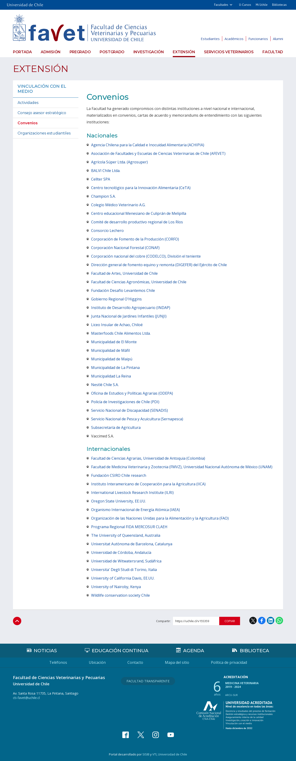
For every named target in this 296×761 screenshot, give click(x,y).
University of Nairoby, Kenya (116, 586)
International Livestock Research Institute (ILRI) (132, 492)
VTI (154, 754)
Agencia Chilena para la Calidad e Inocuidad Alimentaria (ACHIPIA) (147, 144)
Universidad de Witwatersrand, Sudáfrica (126, 561)
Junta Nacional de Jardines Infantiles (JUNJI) (128, 316)
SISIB (145, 754)
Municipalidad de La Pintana (115, 367)
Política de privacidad (229, 662)
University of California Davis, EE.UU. (122, 578)
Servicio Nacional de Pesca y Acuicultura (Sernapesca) (137, 418)
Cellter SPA (100, 179)
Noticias (45, 650)
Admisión (51, 52)
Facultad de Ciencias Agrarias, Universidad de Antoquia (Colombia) (148, 458)
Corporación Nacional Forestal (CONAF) (125, 247)
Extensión (184, 52)
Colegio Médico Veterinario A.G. (118, 204)
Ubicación (97, 662)
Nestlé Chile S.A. (105, 384)
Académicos (234, 38)
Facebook (262, 621)
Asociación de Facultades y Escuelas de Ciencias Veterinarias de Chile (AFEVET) (158, 153)
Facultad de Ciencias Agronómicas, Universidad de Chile (138, 281)
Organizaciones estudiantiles (44, 133)
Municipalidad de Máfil (110, 350)
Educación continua (120, 650)
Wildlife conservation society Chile (120, 595)
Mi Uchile (262, 5)
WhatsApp (279, 620)
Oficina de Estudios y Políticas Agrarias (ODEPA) (132, 393)
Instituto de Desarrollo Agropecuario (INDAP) (130, 307)
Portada (22, 52)
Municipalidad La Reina (111, 376)
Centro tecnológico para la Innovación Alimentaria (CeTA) (141, 187)
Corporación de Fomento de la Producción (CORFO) (135, 239)
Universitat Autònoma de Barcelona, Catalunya (131, 543)
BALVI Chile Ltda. (105, 170)
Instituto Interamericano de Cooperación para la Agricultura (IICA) (148, 484)
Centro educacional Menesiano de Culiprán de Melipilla (138, 213)
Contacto (135, 662)
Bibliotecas (279, 5)
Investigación (148, 52)
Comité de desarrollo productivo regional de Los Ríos (137, 222)
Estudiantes (210, 38)
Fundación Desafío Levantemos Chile (123, 290)
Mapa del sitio (177, 662)
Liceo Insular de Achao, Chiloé (117, 324)
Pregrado (80, 52)
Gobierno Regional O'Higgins (116, 299)
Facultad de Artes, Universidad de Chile (124, 273)
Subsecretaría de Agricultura (116, 427)
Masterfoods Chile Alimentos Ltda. (121, 333)
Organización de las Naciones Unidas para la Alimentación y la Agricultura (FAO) (160, 518)
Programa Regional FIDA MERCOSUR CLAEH (129, 526)
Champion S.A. (103, 196)
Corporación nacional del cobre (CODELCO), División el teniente (146, 256)
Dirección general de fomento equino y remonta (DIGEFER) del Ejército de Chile (159, 264)
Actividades (28, 102)
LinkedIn (270, 620)
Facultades (221, 5)
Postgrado (112, 52)
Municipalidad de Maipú (111, 359)
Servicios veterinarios (228, 52)
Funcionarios (258, 38)
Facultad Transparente (148, 681)
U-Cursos (245, 5)
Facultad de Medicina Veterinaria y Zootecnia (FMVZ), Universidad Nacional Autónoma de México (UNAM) (181, 466)
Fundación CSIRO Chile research (118, 475)
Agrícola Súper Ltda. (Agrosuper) (119, 162)
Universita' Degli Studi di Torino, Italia (124, 569)
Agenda (193, 650)
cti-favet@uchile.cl (26, 698)
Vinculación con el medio (42, 89)
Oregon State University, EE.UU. (118, 501)
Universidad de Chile (172, 754)
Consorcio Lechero (107, 230)
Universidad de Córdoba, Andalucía (121, 552)
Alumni (278, 38)
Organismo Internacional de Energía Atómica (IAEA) (135, 509)
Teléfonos (58, 662)
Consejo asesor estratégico (42, 113)
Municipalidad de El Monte (114, 341)
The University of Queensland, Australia (125, 535)
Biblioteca (254, 650)
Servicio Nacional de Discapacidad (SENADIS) (129, 410)
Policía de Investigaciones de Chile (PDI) (125, 401)
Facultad (272, 52)
